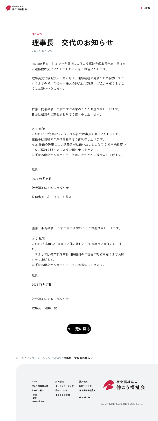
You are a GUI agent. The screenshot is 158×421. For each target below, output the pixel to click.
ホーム (35, 381)
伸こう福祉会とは (40, 385)
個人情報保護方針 (87, 390)
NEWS (37, 34)
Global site (84, 397)
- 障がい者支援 (38, 401)
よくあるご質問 (62, 394)
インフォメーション (64, 385)
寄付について (61, 390)
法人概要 (83, 381)
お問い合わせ (85, 385)
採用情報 (59, 381)
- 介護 (34, 394)
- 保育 (34, 398)
